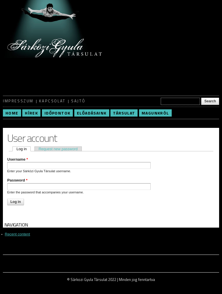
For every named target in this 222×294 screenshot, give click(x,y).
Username (17, 159)
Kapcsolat (52, 101)
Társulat (124, 113)
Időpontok (58, 113)
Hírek (31, 113)
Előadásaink (91, 113)
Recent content (17, 234)
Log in (23, 149)
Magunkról (155, 113)
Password (17, 180)
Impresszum (18, 101)
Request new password (57, 149)
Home (11, 113)
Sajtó (78, 101)
